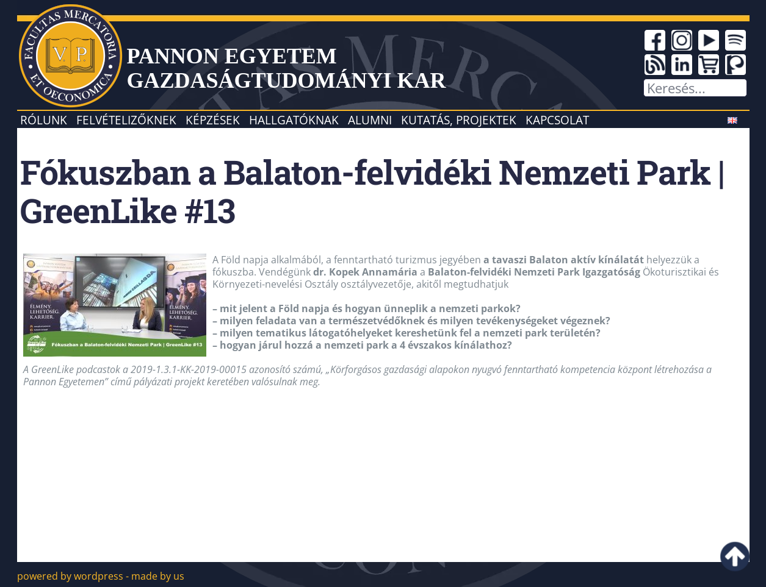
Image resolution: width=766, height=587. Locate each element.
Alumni (370, 120)
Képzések (213, 120)
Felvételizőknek (126, 120)
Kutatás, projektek (458, 120)
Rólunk (43, 120)
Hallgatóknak (294, 120)
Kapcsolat (557, 120)
